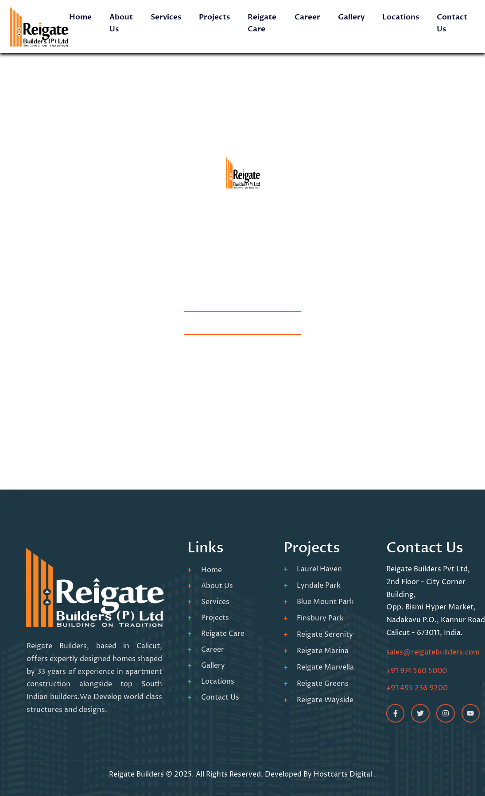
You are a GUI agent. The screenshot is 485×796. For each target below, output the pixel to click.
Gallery (351, 17)
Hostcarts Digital (344, 774)
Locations (400, 17)
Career (307, 17)
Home (80, 17)
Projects (214, 17)
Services (166, 17)
